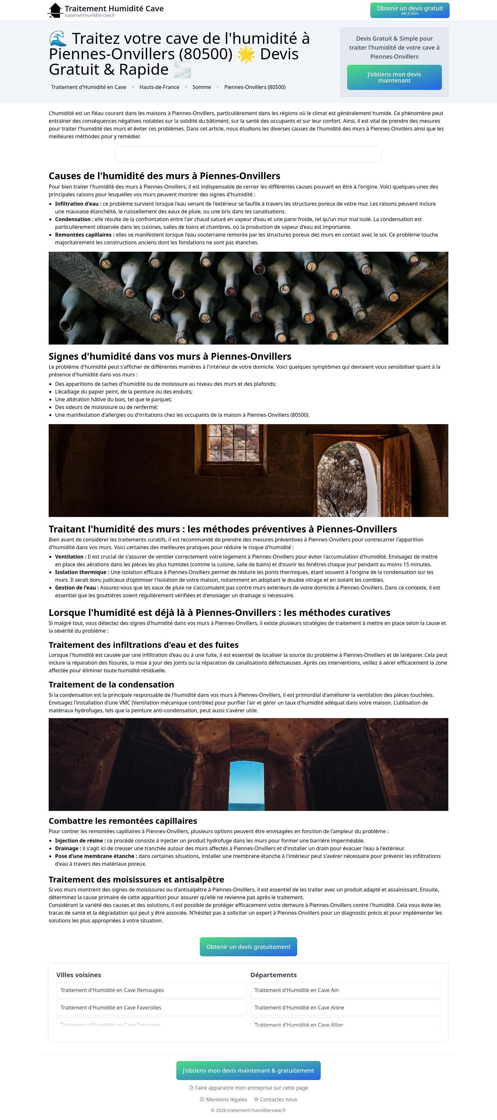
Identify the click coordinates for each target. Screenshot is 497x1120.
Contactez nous (275, 1099)
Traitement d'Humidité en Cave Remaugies (112, 990)
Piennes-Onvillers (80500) (255, 87)
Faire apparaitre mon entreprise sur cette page (248, 1087)
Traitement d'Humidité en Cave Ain (297, 990)
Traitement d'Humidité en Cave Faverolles (111, 1007)
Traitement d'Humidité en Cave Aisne (299, 1007)
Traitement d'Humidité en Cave (88, 87)
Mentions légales (223, 1099)
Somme (201, 87)
